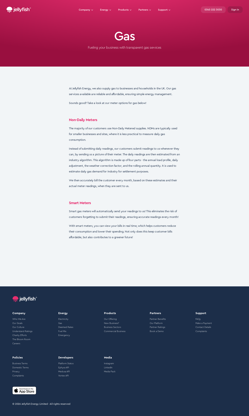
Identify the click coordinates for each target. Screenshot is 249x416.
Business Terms (19, 363)
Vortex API (63, 376)
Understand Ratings (22, 331)
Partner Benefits (158, 319)
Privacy (16, 372)
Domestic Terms (20, 368)
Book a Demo (157, 331)
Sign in (235, 9)
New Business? (111, 323)
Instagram (109, 363)
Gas (60, 323)
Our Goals (17, 323)
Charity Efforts (19, 335)
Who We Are (18, 319)
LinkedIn (108, 368)
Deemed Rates (65, 327)
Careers (16, 343)
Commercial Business (114, 331)
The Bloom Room (21, 339)
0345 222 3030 (213, 9)
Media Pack (109, 372)
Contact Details (203, 327)
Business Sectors (112, 327)
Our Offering (110, 319)
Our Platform (156, 323)
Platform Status (66, 363)
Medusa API (64, 372)
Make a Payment (203, 323)
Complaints (201, 331)
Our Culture (18, 327)
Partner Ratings (157, 327)
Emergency (64, 335)
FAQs (198, 319)
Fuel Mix (62, 331)
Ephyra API (63, 368)
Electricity (63, 319)
